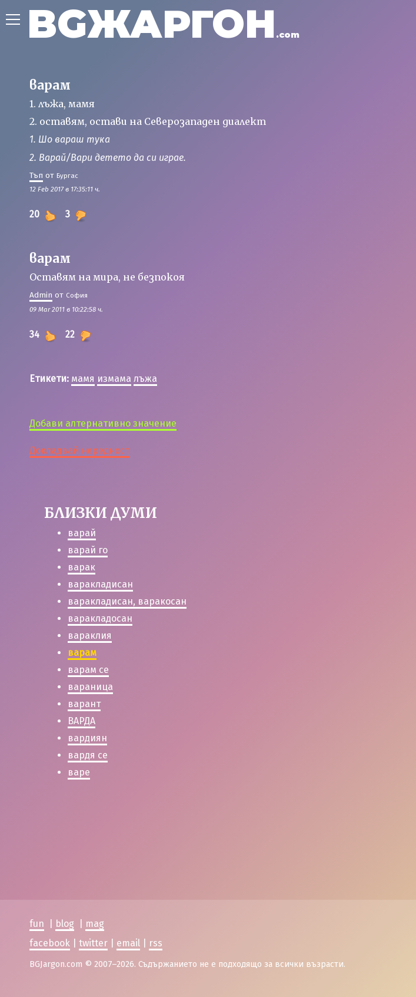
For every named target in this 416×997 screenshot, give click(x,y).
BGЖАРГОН (163, 24)
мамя (83, 378)
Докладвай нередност (79, 450)
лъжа (145, 378)
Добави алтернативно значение (103, 423)
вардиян (87, 738)
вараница (90, 686)
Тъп (36, 175)
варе (79, 772)
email (128, 943)
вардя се (88, 755)
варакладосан (100, 618)
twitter (93, 943)
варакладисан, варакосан (127, 601)
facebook (49, 943)
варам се (88, 669)
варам (82, 652)
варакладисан (100, 584)
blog (64, 924)
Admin (40, 295)
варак (81, 567)
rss (155, 943)
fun (36, 924)
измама (114, 378)
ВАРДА (81, 721)
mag (94, 924)
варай (82, 533)
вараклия (90, 635)
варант (84, 703)
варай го (88, 550)
